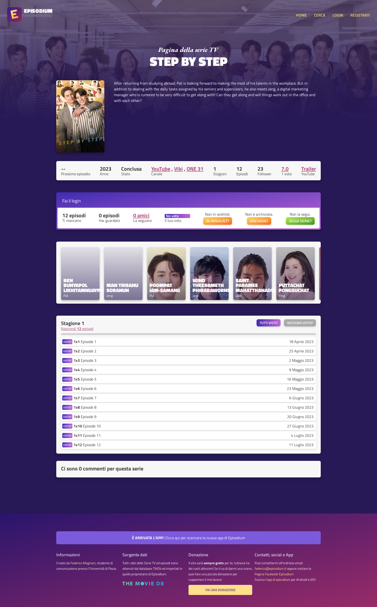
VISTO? (67, 342)
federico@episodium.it (270, 568)
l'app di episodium (277, 579)
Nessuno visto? (300, 322)
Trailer (308, 169)
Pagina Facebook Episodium (274, 574)
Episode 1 (85, 341)
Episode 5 (85, 379)
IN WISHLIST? (217, 221)
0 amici (141, 215)
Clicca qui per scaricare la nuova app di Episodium (188, 538)
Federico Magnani (82, 563)
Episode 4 (85, 370)
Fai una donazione (220, 590)
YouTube (160, 169)
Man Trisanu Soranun (123, 288)
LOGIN (338, 15)
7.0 (285, 169)
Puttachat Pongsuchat (294, 288)
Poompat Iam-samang (165, 288)
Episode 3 (85, 360)
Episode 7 (85, 398)
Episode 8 (85, 407)
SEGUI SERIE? (300, 221)
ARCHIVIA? (259, 221)
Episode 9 (85, 416)
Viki (178, 169)
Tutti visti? (268, 322)
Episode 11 (87, 435)
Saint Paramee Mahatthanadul (252, 285)
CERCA (319, 15)
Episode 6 (85, 388)
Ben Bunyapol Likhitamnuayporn (80, 285)
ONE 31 (195, 169)
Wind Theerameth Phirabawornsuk (209, 285)
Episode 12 (87, 445)
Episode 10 (87, 426)
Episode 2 (85, 351)
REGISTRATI (360, 15)
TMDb (157, 568)
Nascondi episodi (77, 329)
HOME (301, 15)
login (76, 200)
